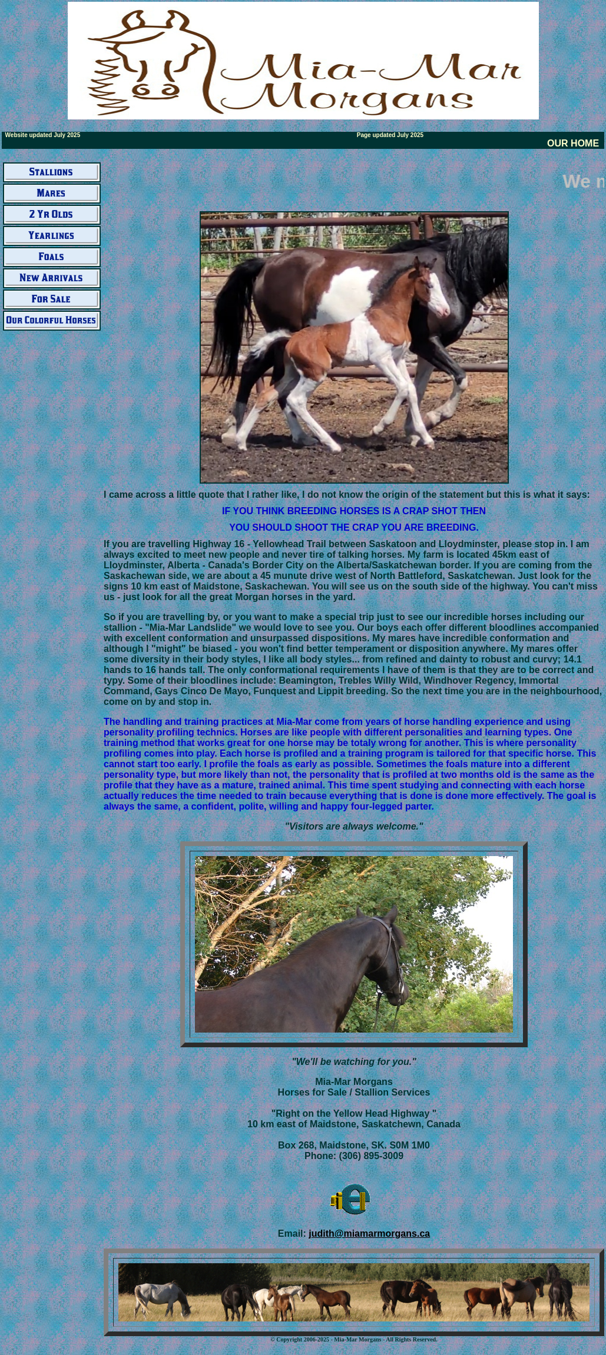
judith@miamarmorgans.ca (369, 1234)
